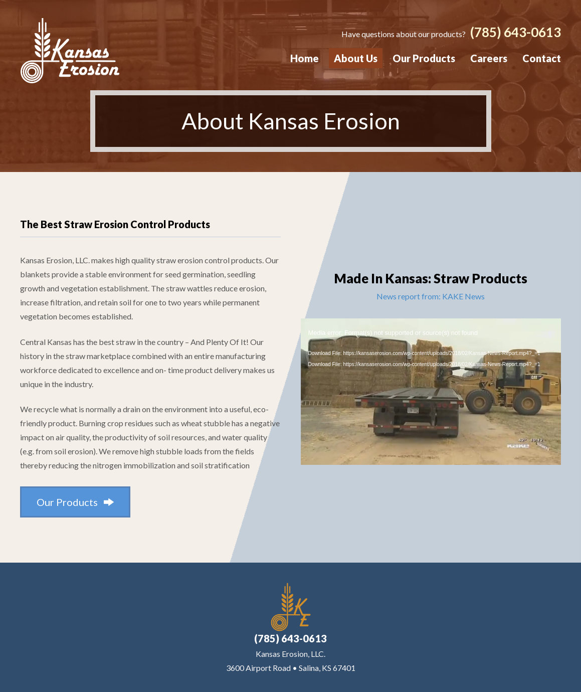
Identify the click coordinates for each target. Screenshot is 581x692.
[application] (431, 391)
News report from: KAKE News (430, 295)
